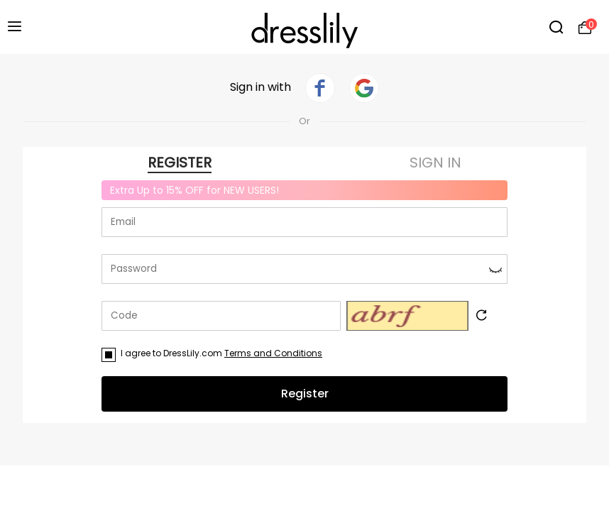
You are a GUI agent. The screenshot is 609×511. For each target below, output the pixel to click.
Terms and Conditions (273, 353)
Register (305, 393)
